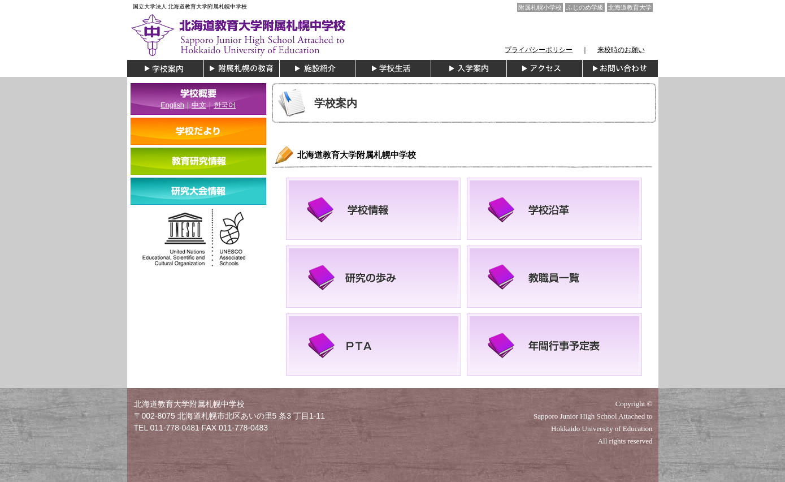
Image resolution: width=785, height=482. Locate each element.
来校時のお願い (621, 50)
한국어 (225, 105)
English (172, 105)
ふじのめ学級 (585, 7)
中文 (199, 105)
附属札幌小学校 (540, 7)
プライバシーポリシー (539, 50)
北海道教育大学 (630, 7)
